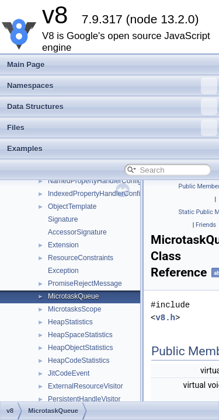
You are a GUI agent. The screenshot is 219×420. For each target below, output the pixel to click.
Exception (63, 271)
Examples (25, 148)
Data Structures (112, 107)
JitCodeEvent (68, 373)
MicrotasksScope (74, 309)
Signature (63, 219)
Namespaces (112, 86)
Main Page (25, 64)
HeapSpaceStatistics (80, 335)
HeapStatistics (70, 322)
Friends (206, 225)
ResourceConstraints (80, 258)
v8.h (165, 317)
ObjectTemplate (72, 206)
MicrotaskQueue (73, 296)
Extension (63, 245)
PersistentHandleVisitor (84, 399)
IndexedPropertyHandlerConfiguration (106, 194)
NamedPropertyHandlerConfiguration (105, 181)
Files (112, 128)
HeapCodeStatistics (78, 360)
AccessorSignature (77, 232)
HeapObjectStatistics (80, 348)
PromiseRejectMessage (85, 283)
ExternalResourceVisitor (85, 386)
